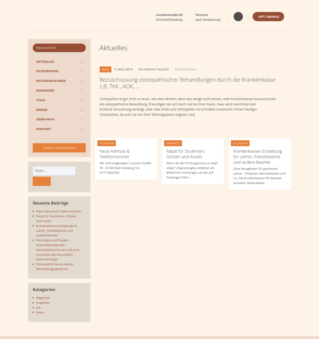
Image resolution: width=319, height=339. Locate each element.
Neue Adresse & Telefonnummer (115, 153)
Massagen (45, 90)
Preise (42, 110)
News (105, 69)
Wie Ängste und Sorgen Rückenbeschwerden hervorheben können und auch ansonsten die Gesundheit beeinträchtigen (58, 239)
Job (38, 297)
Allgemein (107, 143)
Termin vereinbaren (59, 148)
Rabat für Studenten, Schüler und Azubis (185, 153)
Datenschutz (263, 332)
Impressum (283, 332)
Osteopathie (47, 71)
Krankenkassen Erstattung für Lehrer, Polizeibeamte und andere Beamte (257, 156)
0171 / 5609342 (269, 16)
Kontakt (43, 129)
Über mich (45, 119)
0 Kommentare (185, 69)
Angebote (173, 143)
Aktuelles (45, 61)
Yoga (40, 100)
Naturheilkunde (51, 81)
